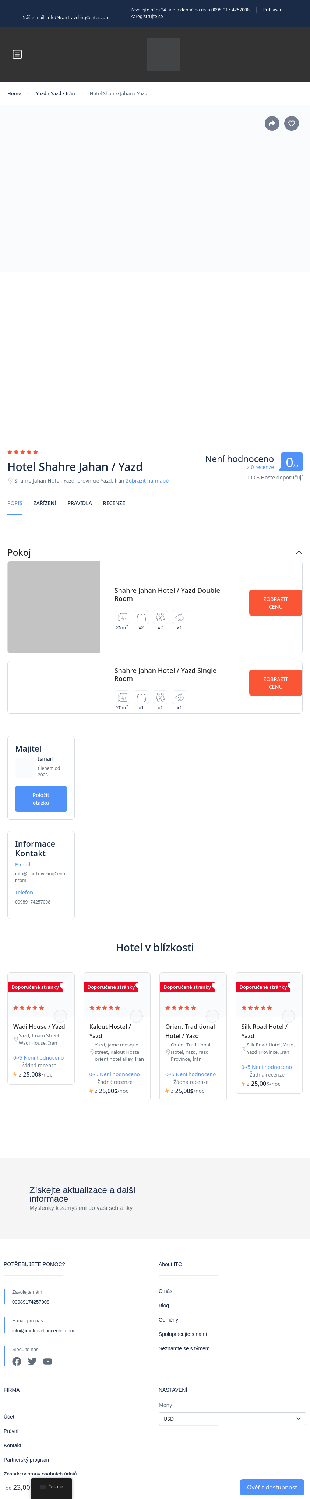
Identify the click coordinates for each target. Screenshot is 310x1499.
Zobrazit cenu (275, 602)
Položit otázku (41, 799)
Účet (9, 1417)
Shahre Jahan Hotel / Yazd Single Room (166, 674)
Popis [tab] (14, 503)
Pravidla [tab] (79, 503)
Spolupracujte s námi (183, 1334)
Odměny (168, 1320)
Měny (165, 1404)
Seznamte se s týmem (184, 1348)
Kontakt (12, 1445)
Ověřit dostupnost (272, 1487)
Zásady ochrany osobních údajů (40, 1474)
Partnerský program (26, 1460)
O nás (165, 1291)
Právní (11, 1431)
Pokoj (19, 552)
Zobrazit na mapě (147, 480)
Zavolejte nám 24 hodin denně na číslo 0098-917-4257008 (190, 10)
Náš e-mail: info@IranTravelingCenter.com (65, 17)
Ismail (45, 758)
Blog (164, 1305)
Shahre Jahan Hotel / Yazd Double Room (167, 594)
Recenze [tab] (114, 503)
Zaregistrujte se (147, 16)
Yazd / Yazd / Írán (55, 93)
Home (14, 93)
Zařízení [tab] (45, 503)
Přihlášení (273, 10)
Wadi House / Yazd (39, 1027)
